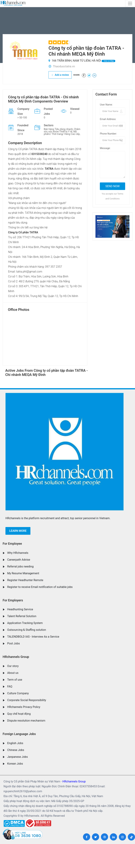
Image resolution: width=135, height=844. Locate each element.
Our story (13, 666)
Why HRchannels (17, 553)
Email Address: (108, 119)
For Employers (13, 600)
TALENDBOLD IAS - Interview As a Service (33, 636)
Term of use (14, 679)
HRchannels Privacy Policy (23, 707)
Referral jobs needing (20, 566)
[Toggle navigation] (130, 3)
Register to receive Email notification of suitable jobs (40, 587)
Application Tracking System (25, 623)
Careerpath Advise (18, 559)
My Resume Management (23, 573)
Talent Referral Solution (21, 616)
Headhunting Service (20, 609)
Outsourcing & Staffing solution (26, 629)
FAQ (9, 686)
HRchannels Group (16, 657)
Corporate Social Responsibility (26, 700)
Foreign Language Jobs (19, 734)
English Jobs (15, 743)
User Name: (106, 104)
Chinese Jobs (15, 750)
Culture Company (18, 693)
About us (12, 673)
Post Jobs (13, 643)
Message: (105, 148)
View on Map (108, 61)
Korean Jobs (15, 763)
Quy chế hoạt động (19, 713)
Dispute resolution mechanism (26, 720)
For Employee (12, 543)
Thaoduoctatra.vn (64, 66)
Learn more (18, 530)
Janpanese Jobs (17, 756)
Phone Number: (108, 133)
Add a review (60, 74)
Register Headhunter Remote (25, 580)
